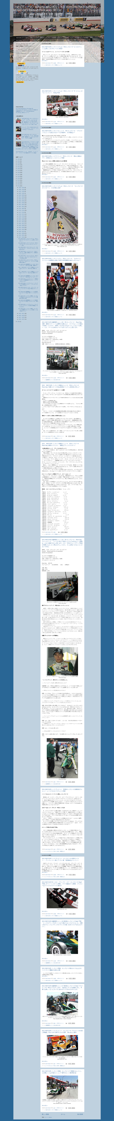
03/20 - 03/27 (22, 319)
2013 (18, 182)
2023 (18, 163)
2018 (18, 172)
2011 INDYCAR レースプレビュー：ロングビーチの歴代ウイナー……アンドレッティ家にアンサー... (28, 284)
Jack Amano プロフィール (22, 40)
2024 (18, 161)
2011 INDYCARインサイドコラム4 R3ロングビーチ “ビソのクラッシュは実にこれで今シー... (28, 240)
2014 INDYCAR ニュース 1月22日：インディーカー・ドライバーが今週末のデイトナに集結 (27, 152)
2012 (18, 183)
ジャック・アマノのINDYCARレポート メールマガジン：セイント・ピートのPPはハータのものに (30, 128)
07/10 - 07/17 (22, 214)
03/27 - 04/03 (22, 317)
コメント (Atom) (48, 1117)
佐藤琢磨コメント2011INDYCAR (53, 379)
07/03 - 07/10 (22, 216)
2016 (18, 176)
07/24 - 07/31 (22, 210)
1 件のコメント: (61, 960)
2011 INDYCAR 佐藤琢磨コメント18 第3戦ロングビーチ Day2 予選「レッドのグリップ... (28, 293)
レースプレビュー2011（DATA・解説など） (55, 851)
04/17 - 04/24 (22, 237)
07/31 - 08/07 (22, 208)
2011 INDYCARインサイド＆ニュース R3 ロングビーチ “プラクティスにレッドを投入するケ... (28, 248)
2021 (18, 166)
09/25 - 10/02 (22, 193)
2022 (18, 164)
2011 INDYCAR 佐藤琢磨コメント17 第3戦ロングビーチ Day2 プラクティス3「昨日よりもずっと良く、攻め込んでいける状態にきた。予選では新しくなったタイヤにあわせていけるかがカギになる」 (62, 987)
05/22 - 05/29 (22, 227)
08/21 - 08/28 (22, 202)
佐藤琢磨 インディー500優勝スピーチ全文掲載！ (76, 37)
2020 (18, 168)
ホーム (63, 1114)
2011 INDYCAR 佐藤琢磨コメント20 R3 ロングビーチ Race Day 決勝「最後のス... (28, 265)
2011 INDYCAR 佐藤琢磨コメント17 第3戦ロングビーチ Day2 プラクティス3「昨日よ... (28, 301)
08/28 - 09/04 (22, 200)
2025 (18, 159)
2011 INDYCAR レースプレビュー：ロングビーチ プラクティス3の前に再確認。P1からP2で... (28, 305)
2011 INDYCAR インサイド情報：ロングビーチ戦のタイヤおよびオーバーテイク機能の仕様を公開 (28, 297)
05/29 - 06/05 (22, 225)
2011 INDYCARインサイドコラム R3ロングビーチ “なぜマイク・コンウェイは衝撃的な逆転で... (28, 261)
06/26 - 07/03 (22, 218)
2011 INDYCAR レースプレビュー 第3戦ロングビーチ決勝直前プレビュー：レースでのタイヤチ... (28, 280)
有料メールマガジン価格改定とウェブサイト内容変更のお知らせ (46, 37)
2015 (18, 178)
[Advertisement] (62, 78)
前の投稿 (80, 1114)
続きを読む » (45, 60)
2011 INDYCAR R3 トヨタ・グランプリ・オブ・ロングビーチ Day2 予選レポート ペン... (28, 288)
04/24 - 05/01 (22, 235)
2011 (18, 185)
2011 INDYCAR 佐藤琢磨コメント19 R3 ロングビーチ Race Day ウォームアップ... (28, 276)
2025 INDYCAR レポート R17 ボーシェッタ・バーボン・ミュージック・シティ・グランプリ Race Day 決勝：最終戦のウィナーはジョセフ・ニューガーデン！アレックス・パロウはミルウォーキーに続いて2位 (30, 121)
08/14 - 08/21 (22, 204)
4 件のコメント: (61, 176)
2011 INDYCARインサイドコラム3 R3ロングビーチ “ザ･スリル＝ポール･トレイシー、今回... (28, 244)
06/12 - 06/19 (22, 221)
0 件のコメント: (61, 63)
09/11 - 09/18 (22, 197)
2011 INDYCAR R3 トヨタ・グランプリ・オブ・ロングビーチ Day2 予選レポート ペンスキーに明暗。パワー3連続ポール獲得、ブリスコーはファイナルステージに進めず (62, 883)
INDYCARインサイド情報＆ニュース (54, 65)
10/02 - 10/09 (22, 191)
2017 (18, 174)
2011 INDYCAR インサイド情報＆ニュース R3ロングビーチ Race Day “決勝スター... (28, 268)
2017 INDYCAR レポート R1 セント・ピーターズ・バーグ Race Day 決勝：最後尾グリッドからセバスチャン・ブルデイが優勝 (30, 136)
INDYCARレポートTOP (22, 37)
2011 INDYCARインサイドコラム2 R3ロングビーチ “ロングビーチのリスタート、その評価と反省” (28, 257)
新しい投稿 (45, 1114)
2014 (18, 180)
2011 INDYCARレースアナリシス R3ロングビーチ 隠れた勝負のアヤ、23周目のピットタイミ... (28, 252)
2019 (18, 170)
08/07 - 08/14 (22, 206)
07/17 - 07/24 (22, 212)
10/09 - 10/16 (22, 189)
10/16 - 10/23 (22, 187)
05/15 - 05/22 (22, 229)
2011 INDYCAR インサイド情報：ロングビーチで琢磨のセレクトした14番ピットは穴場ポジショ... (28, 310)
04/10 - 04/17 (22, 313)
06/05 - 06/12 (22, 223)
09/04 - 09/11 (22, 198)
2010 (18, 321)
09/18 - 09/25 (22, 195)
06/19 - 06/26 (22, 219)
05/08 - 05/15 (22, 231)
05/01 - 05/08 (22, 233)
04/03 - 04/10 (22, 315)
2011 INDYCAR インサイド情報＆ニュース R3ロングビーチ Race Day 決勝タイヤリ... (28, 272)
